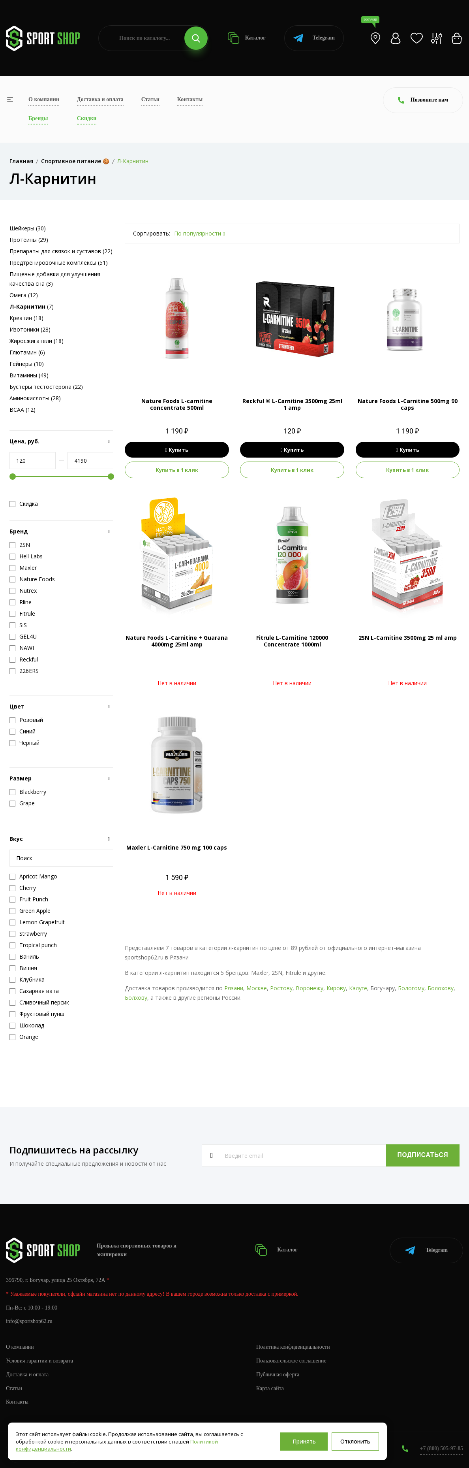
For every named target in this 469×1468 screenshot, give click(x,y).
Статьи (150, 99)
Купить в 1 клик (177, 469)
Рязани (233, 988)
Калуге (358, 988)
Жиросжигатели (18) (36, 341)
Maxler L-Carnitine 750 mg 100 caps (176, 847)
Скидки (86, 118)
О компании (43, 99)
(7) (31, 306)
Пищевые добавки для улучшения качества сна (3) (54, 278)
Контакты (190, 99)
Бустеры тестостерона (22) (46, 386)
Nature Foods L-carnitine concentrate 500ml (176, 404)
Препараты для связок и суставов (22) (61, 251)
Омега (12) (23, 295)
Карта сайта (270, 1388)
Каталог (246, 38)
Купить (177, 449)
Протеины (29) (28, 239)
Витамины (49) (29, 375)
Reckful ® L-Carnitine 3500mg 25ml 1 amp (292, 404)
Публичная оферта (278, 1374)
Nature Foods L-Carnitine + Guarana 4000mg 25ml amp (177, 641)
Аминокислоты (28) (35, 398)
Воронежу (309, 988)
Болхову (136, 997)
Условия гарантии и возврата (40, 1360)
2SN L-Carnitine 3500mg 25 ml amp (407, 637)
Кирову (336, 988)
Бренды (38, 118)
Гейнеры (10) (26, 363)
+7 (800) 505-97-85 (441, 1448)
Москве (256, 988)
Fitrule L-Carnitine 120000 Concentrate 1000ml (292, 641)
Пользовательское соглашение (291, 1360)
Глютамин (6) (27, 352)
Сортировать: (151, 233)
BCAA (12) (22, 409)
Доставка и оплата (100, 99)
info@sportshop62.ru (29, 1321)
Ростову (281, 988)
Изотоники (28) (30, 329)
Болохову (441, 988)
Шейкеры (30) (27, 228)
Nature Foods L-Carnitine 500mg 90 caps (408, 404)
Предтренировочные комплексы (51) (58, 262)
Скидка (23, 504)
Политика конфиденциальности (293, 1346)
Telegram (314, 38)
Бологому (411, 988)
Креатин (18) (26, 318)
